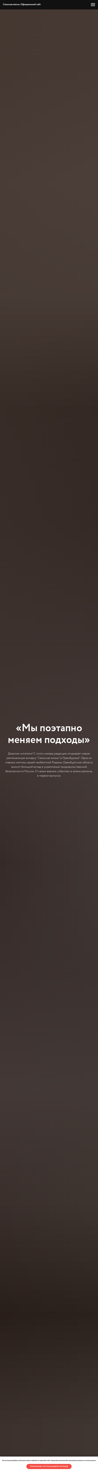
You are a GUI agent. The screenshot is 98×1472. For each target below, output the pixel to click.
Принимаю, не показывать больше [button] (49, 1466)
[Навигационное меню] (93, 4)
